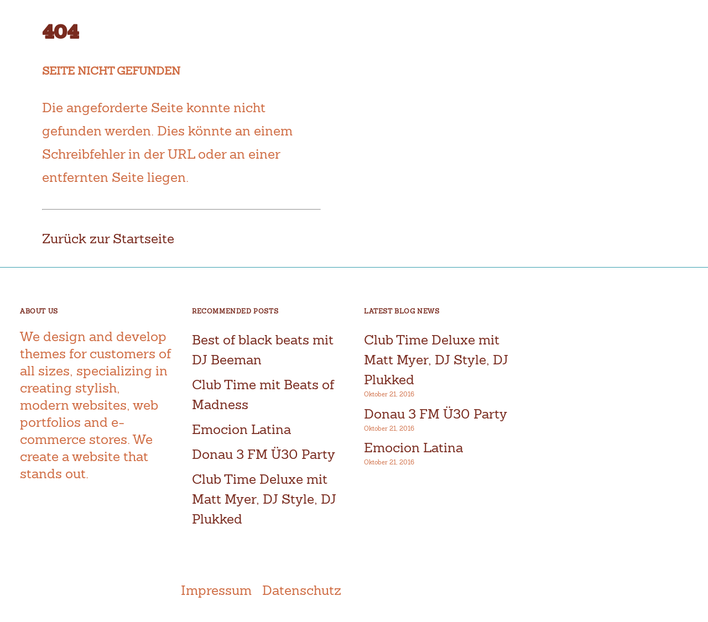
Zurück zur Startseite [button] (108, 238)
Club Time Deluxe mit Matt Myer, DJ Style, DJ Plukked (264, 499)
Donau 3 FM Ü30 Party (263, 454)
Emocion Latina (241, 429)
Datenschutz (301, 590)
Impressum (216, 590)
